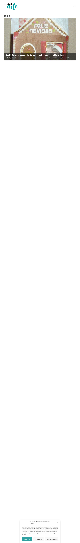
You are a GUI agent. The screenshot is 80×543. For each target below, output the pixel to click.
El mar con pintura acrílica (19, 292)
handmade (33, 57)
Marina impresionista (58, 297)
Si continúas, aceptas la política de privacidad (34, 331)
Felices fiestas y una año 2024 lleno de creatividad (57, 88)
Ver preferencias (51, 539)
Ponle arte (13, 541)
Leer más (9, 99)
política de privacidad (56, 412)
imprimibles (38, 57)
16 (70, 316)
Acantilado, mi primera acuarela (18, 129)
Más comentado (52, 57)
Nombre (9, 467)
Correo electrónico (11, 475)
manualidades (45, 57)
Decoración (21, 212)
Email (21, 325)
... (67, 316)
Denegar (39, 539)
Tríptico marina (53, 174)
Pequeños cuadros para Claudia (19, 87)
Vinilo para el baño (19, 209)
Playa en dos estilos (56, 213)
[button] (57, 523)
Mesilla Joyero (16, 249)
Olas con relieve (17, 169)
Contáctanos (9, 505)
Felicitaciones (27, 57)
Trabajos (59, 57)
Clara (13, 57)
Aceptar (27, 539)
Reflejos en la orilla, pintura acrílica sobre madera (58, 132)
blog (22, 57)
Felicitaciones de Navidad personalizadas (35, 55)
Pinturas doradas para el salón (58, 256)
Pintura (21, 133)
